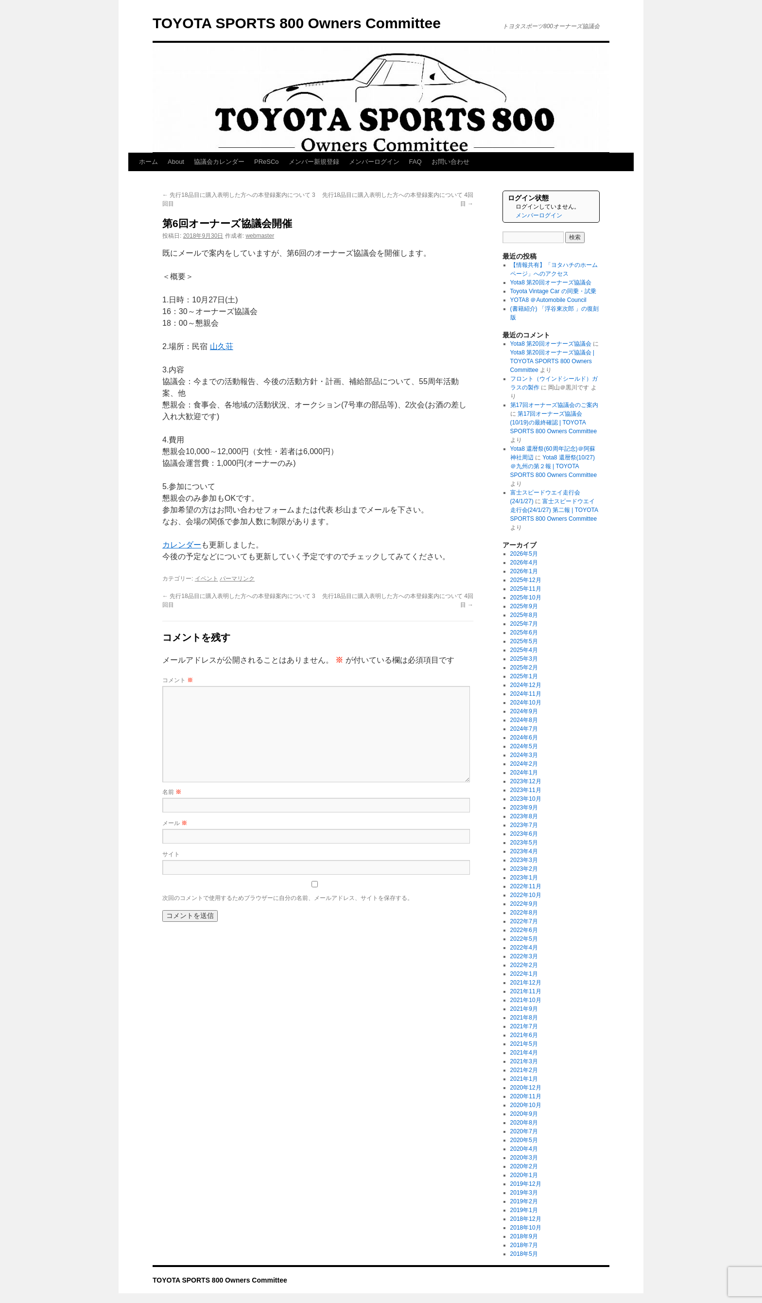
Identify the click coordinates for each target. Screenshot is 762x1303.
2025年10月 (525, 597)
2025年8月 (524, 615)
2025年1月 (524, 676)
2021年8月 (524, 1017)
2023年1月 (524, 877)
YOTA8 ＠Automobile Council (548, 300)
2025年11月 (525, 588)
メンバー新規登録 (314, 161)
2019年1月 (524, 1210)
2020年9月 (524, 1113)
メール (174, 823)
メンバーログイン (374, 161)
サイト (171, 854)
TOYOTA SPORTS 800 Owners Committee (297, 23)
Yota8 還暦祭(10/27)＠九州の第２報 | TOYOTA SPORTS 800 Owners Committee (553, 466)
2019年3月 (524, 1192)
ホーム (148, 161)
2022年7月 (524, 921)
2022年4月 (524, 947)
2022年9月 (524, 903)
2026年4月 (524, 562)
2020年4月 (524, 1148)
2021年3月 (524, 1061)
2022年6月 (524, 930)
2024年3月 (524, 755)
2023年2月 (524, 868)
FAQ (415, 161)
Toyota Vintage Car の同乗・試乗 (553, 291)
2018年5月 (524, 1253)
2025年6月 (524, 632)
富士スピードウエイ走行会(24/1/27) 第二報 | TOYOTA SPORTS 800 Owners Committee (554, 510)
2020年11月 (525, 1096)
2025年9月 (524, 606)
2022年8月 (524, 912)
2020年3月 (524, 1157)
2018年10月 (525, 1227)
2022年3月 (524, 956)
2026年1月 (524, 571)
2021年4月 (524, 1052)
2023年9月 (524, 807)
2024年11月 (525, 693)
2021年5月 (524, 1043)
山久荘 (221, 346)
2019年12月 (525, 1183)
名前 (171, 792)
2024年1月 (524, 772)
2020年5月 (524, 1140)
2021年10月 (525, 1000)
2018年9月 (524, 1236)
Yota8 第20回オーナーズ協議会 (550, 282)
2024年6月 (524, 737)
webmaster (259, 235)
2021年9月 (524, 1008)
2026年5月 (524, 553)
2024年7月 (524, 728)
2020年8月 (524, 1122)
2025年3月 (524, 658)
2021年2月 (524, 1070)
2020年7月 (524, 1131)
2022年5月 (524, 938)
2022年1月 (524, 973)
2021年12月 (525, 982)
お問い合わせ (450, 161)
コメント (177, 680)
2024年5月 (524, 746)
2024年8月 (524, 720)
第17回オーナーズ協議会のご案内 (554, 405)
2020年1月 (524, 1175)
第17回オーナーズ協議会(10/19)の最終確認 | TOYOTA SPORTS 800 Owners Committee (553, 422)
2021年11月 (525, 991)
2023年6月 (524, 833)
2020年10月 (525, 1105)
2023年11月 (525, 790)
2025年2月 (524, 667)
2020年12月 (525, 1087)
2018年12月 (525, 1218)
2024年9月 (524, 711)
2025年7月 (524, 623)
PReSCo (266, 161)
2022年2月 (524, 965)
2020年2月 (524, 1166)
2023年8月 (524, 816)
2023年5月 (524, 842)
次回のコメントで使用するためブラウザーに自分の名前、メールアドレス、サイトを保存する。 (287, 898)
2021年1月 (524, 1078)
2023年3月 (524, 860)
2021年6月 (524, 1035)
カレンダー (181, 545)
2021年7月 (524, 1026)
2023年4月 (524, 851)
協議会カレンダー (219, 161)
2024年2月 (524, 763)
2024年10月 (525, 702)
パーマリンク (237, 578)
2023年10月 (525, 798)
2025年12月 (525, 580)
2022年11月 (525, 886)
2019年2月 (524, 1201)
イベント (206, 578)
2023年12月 (525, 781)
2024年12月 (525, 685)
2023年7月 (524, 825)
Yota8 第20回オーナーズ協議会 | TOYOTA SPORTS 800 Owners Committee (552, 361)
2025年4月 (524, 650)
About (176, 161)
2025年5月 (524, 641)
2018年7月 (524, 1245)
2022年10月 (525, 895)
